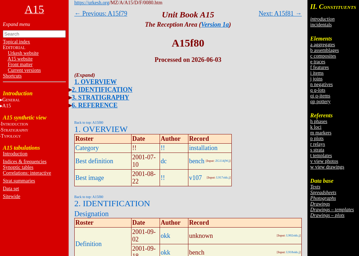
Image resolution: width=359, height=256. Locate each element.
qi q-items (320, 95)
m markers (320, 132)
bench (196, 161)
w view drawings (327, 167)
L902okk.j (293, 235)
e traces (317, 61)
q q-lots (317, 90)
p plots (317, 138)
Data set (11, 188)
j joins (316, 78)
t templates (321, 155)
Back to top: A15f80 (88, 122)
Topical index (16, 41)
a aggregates (322, 44)
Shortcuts (12, 76)
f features (319, 67)
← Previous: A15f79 (100, 13)
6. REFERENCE (95, 105)
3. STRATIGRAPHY (100, 97)
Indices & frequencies (25, 161)
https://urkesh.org (91, 2)
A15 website (19, 59)
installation (203, 147)
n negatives (321, 84)
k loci (316, 127)
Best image (89, 177)
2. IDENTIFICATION (102, 89)
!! (163, 147)
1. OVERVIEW (95, 81)
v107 (195, 177)
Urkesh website (23, 53)
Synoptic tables (18, 167)
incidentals (321, 24)
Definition (88, 243)
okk (165, 235)
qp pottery (320, 101)
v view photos (324, 161)
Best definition (94, 161)
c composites (323, 56)
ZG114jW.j (222, 160)
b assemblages (324, 50)
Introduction (15, 153)
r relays (317, 144)
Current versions (24, 70)
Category (87, 147)
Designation (91, 214)
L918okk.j (293, 252)
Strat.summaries (19, 180)
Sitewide (11, 196)
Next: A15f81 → (280, 13)
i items (317, 73)
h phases (318, 121)
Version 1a (215, 24)
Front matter (20, 64)
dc (164, 161)
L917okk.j (223, 177)
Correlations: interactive (27, 173)
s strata (317, 150)
